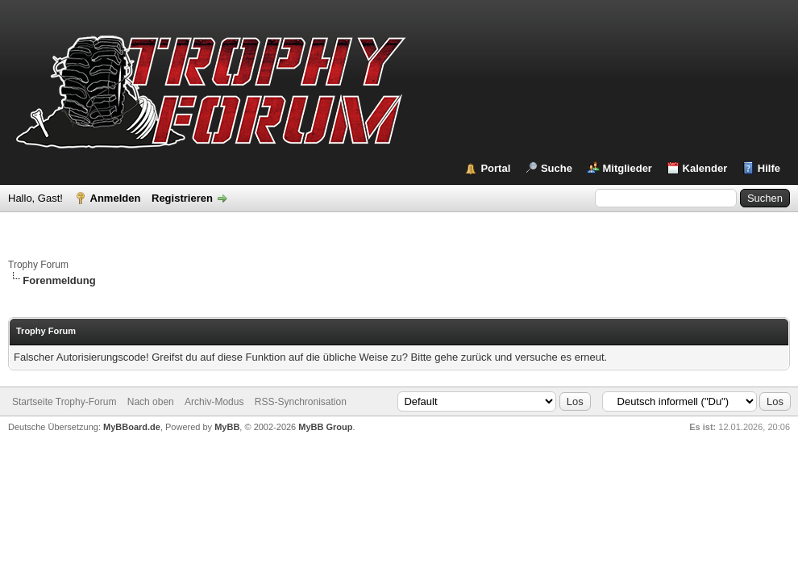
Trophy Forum (38, 264)
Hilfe (769, 168)
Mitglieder (627, 168)
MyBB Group (325, 427)
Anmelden (115, 198)
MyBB (226, 427)
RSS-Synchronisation (301, 402)
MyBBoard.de (131, 427)
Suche (556, 168)
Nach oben (150, 402)
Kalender (705, 168)
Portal (495, 168)
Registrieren (182, 198)
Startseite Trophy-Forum (64, 402)
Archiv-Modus (214, 402)
